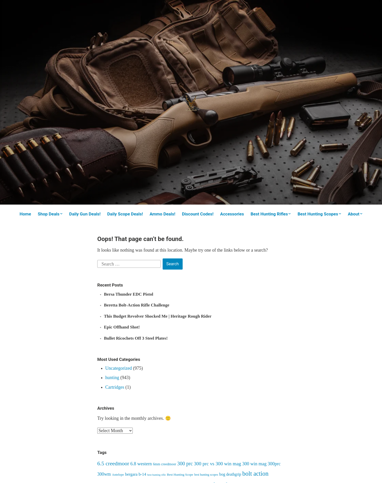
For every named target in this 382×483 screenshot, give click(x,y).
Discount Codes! (198, 213)
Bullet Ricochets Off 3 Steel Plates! (136, 338)
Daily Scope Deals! (125, 213)
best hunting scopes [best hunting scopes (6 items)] (206, 474)
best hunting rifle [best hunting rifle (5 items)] (156, 474)
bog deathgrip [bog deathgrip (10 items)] (230, 474)
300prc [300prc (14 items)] (274, 463)
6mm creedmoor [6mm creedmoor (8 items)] (164, 464)
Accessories (232, 213)
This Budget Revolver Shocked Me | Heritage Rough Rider (158, 316)
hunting (112, 377)
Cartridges (114, 387)
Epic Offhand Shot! (122, 327)
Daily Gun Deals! (85, 213)
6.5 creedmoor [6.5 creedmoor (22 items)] (113, 463)
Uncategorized (118, 368)
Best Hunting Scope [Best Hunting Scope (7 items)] (180, 474)
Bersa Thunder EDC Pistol (128, 294)
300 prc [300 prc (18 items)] (185, 463)
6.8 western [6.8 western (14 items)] (141, 463)
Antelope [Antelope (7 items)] (118, 474)
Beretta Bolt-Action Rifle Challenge (136, 305)
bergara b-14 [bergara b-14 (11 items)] (135, 474)
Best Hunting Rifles (269, 213)
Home (25, 213)
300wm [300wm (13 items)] (104, 474)
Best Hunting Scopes (318, 213)
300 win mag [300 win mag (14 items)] (254, 463)
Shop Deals (49, 213)
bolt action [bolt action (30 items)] (255, 473)
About (353, 213)
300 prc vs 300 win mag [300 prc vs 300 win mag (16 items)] (217, 463)
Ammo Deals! (162, 213)
